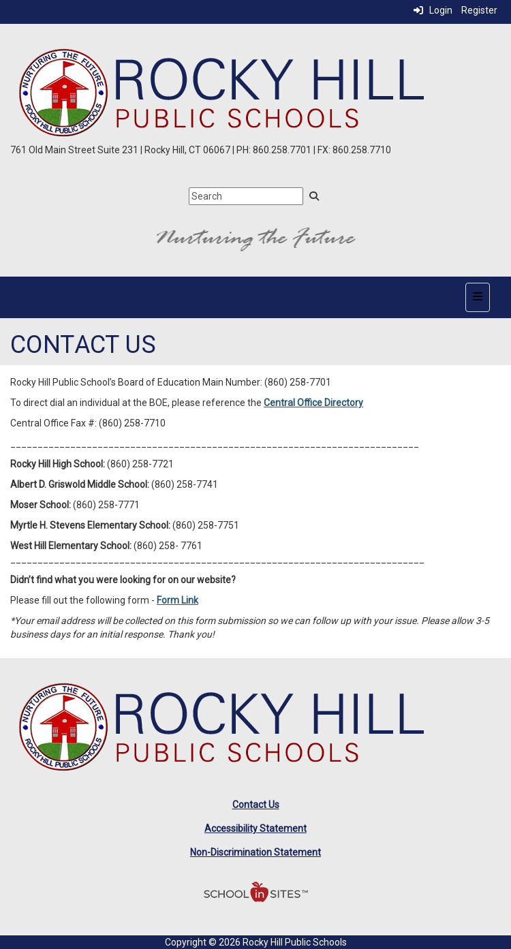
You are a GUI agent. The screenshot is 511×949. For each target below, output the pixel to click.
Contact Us (255, 804)
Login (433, 10)
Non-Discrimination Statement (255, 852)
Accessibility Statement (255, 828)
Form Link (177, 600)
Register (479, 10)
